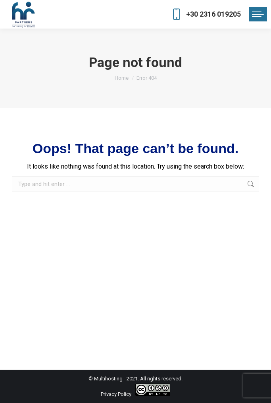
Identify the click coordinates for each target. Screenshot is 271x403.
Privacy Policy (116, 394)
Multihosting (108, 379)
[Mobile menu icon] (258, 14)
